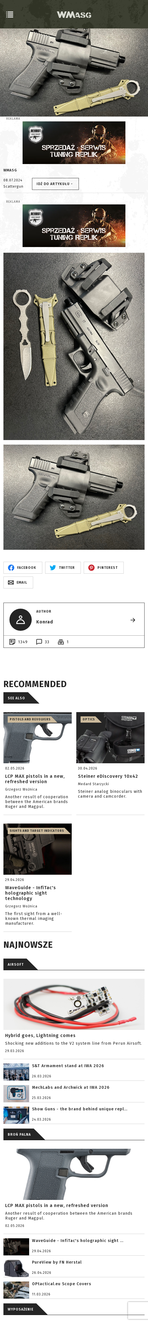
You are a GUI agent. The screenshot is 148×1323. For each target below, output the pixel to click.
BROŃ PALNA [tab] (19, 1135)
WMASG (10, 170)
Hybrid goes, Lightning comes (40, 1035)
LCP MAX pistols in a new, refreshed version (56, 1205)
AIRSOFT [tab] (16, 965)
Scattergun (13, 186)
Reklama (13, 119)
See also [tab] (16, 698)
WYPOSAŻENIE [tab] (20, 1309)
